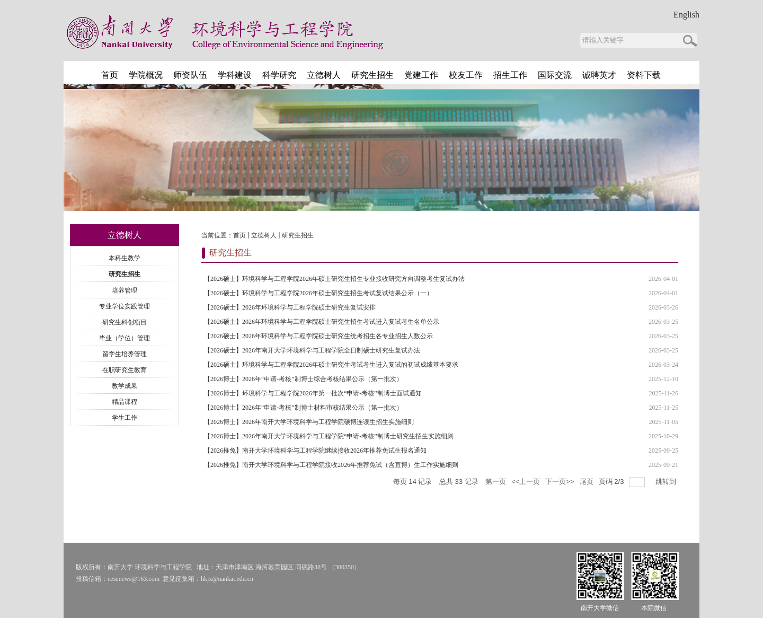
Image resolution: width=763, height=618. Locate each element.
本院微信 (654, 608)
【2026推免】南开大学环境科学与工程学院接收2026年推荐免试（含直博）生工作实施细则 (331, 465)
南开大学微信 (600, 608)
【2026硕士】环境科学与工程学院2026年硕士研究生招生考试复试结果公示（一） (318, 293)
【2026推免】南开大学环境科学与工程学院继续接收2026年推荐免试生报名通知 (315, 450)
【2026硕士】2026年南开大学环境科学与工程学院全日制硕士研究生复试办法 (312, 350)
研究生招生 (298, 235)
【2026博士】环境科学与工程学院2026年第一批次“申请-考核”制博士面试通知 (313, 393)
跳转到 (666, 481)
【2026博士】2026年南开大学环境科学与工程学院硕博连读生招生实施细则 (309, 422)
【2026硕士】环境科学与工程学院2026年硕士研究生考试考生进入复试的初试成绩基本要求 (331, 364)
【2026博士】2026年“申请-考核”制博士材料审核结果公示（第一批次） (303, 407)
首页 (239, 235)
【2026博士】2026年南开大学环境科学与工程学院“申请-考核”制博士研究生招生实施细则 (329, 436)
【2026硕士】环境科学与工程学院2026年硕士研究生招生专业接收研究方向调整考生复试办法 (334, 278)
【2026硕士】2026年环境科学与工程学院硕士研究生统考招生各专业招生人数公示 (318, 336)
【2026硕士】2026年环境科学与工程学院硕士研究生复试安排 (290, 307)
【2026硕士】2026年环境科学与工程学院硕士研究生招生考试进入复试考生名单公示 (321, 321)
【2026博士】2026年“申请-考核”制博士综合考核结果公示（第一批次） (303, 379)
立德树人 (264, 235)
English (686, 15)
